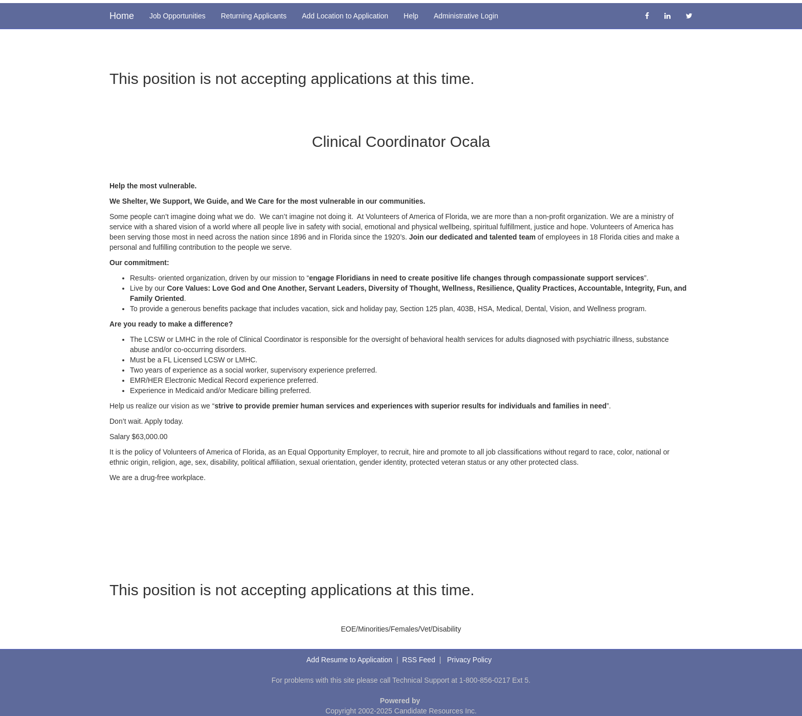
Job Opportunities (177, 16)
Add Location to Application (345, 16)
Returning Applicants (253, 16)
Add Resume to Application (349, 660)
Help (411, 16)
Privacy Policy (469, 660)
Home (121, 16)
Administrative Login (466, 16)
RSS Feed (418, 660)
